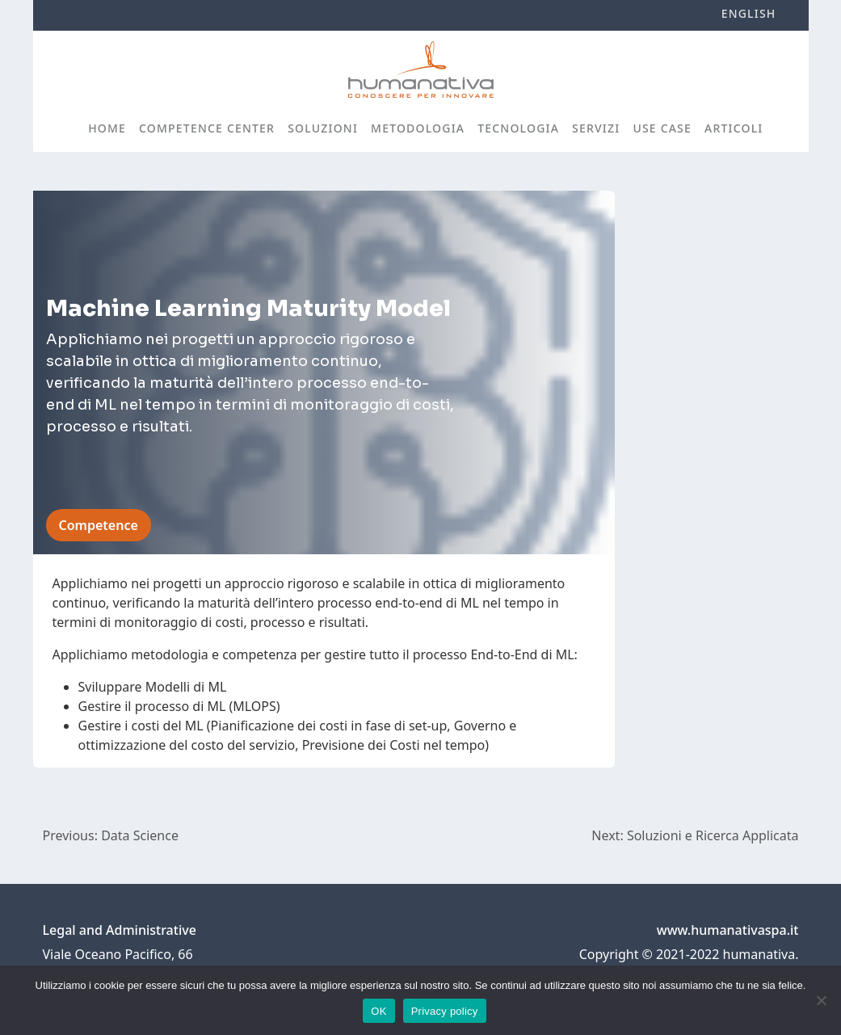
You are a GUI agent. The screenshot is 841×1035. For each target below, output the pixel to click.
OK (378, 1011)
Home (107, 128)
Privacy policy (444, 1011)
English (748, 13)
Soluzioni (323, 128)
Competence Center (207, 128)
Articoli (733, 128)
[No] (821, 1000)
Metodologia (418, 128)
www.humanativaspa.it (728, 930)
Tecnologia (518, 128)
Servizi (596, 128)
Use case (662, 128)
